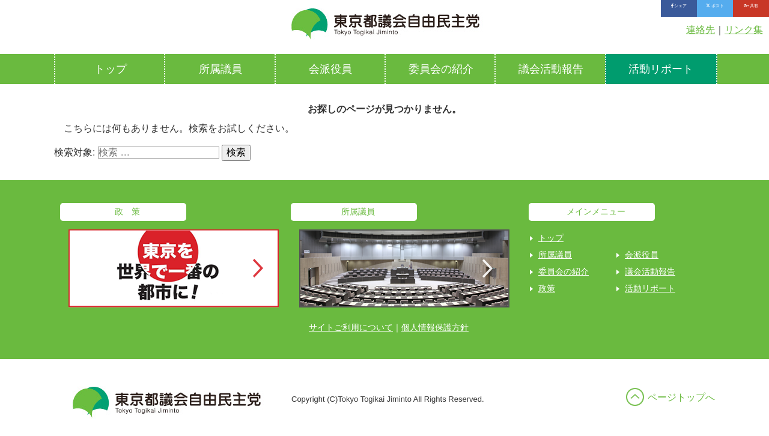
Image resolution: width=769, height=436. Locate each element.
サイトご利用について (351, 327)
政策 (546, 288)
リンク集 (744, 30)
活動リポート (660, 69)
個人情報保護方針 (435, 327)
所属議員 (220, 69)
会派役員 (330, 69)
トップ (110, 69)
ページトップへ (681, 397)
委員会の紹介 (441, 69)
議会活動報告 (550, 69)
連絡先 (700, 30)
